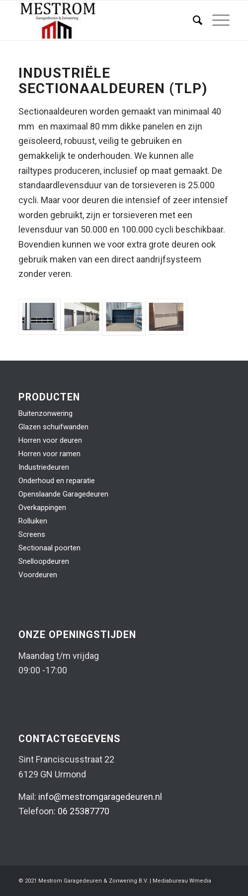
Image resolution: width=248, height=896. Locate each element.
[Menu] (216, 20)
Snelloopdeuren (43, 561)
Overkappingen (42, 507)
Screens (31, 534)
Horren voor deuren (50, 440)
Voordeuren (37, 574)
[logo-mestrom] (102, 20)
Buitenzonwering (45, 413)
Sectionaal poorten (49, 547)
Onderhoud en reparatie (56, 480)
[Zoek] (192, 20)
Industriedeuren (43, 467)
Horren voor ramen (49, 453)
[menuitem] (192, 20)
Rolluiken (32, 520)
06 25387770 (83, 811)
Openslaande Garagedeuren (63, 494)
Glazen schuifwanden (53, 426)
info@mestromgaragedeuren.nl (100, 796)
